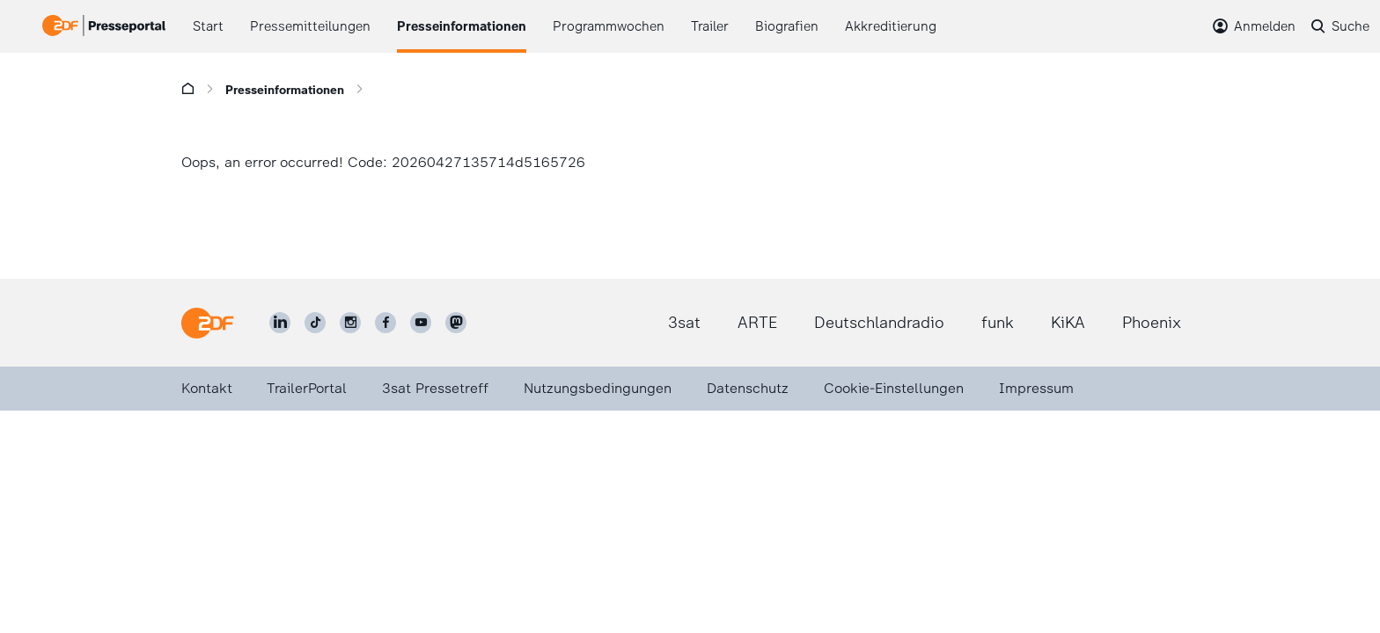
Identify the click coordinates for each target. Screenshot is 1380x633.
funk (997, 322)
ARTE (757, 322)
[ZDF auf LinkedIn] (279, 322)
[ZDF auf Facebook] (385, 322)
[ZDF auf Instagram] (350, 322)
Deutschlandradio (879, 322)
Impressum (1036, 388)
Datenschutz (748, 388)
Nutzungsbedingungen (598, 388)
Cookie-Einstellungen (894, 388)
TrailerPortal (307, 388)
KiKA (1068, 322)
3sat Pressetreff (435, 388)
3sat (684, 322)
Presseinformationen (284, 90)
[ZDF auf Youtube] (420, 322)
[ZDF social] (455, 322)
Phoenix (1151, 322)
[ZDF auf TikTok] (315, 322)
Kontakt (206, 388)
